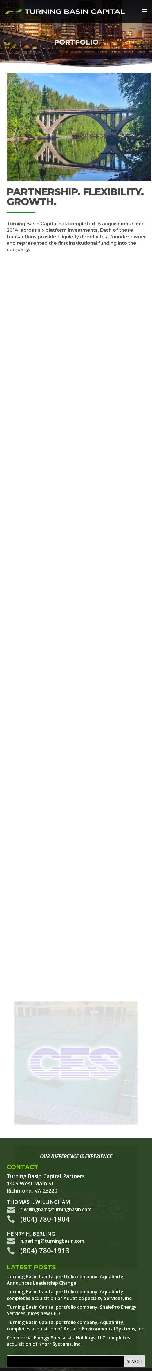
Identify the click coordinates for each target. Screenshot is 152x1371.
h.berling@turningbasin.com (52, 1241)
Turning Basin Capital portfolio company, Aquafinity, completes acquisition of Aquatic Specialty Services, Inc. (70, 1294)
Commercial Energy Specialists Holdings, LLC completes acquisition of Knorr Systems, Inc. (68, 1341)
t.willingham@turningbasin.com (55, 1209)
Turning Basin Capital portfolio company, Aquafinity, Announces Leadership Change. (65, 1279)
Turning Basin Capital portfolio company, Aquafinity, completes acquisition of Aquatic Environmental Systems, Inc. (76, 1325)
